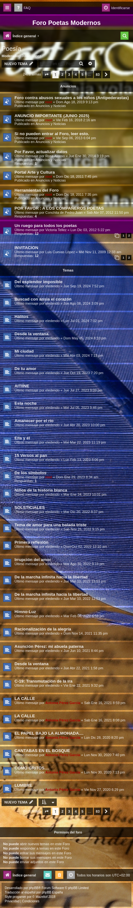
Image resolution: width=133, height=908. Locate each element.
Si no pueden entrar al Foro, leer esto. (51, 133)
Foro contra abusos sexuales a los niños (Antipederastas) (71, 97)
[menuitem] (22, 8)
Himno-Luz (25, 611)
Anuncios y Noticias (51, 106)
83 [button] (98, 74)
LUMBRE (23, 785)
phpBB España (52, 892)
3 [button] (69, 74)
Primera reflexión (31, 542)
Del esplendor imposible (38, 281)
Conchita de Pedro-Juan (64, 212)
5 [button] (83, 74)
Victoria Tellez (55, 230)
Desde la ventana (31, 334)
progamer (19, 897)
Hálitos (21, 316)
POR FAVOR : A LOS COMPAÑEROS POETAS (59, 208)
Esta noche (25, 403)
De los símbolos (30, 472)
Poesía (11, 48)
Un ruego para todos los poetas (45, 225)
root (48, 102)
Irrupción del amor (32, 559)
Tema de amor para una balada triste (50, 525)
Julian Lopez (31, 56)
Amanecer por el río (34, 420)
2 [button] (62, 74)
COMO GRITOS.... (31, 768)
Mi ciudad (24, 351)
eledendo (52, 286)
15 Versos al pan (30, 455)
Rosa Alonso (55, 156)
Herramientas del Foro (36, 190)
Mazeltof (42, 897)
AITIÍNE (21, 386)
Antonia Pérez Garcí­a (62, 703)
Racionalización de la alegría (42, 629)
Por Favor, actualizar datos (40, 151)
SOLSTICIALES (29, 507)
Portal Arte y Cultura (34, 172)
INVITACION (26, 247)
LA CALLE (24, 698)
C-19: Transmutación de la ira (43, 681)
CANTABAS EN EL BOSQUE (42, 750)
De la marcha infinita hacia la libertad (51, 577)
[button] (47, 74)
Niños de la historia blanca (40, 490)
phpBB (33, 888)
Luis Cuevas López (60, 252)
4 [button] (76, 74)
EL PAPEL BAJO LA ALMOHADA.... (49, 733)
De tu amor (25, 368)
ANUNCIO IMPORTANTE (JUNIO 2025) (51, 115)
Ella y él (22, 438)
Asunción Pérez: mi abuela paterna (49, 646)
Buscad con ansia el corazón (43, 299)
